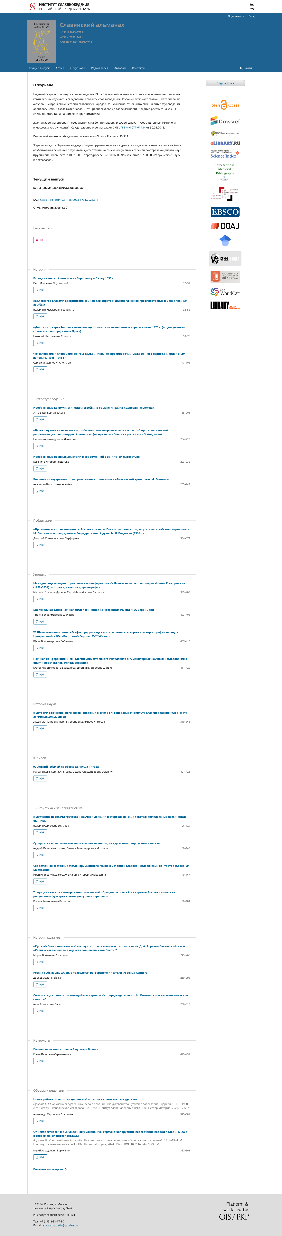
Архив (60, 68)
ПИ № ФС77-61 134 (133, 127)
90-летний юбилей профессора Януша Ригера (66, 766)
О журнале (77, 68)
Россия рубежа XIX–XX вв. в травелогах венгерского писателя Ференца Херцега (90, 972)
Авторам (120, 68)
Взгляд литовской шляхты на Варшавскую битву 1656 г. (73, 278)
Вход (252, 16)
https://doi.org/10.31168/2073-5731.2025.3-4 (69, 199)
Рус (251, 8)
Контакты (138, 68)
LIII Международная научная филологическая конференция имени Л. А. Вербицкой (93, 610)
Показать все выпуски (48, 1169)
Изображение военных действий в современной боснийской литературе (86, 456)
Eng (252, 4)
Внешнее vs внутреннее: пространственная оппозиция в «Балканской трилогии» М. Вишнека (101, 479)
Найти (246, 68)
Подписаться (236, 16)
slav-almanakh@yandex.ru (60, 1225)
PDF (38, 240)
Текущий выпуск (38, 68)
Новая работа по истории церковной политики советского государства (111, 1103)
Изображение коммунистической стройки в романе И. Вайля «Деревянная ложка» (93, 407)
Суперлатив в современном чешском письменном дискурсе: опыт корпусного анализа (96, 843)
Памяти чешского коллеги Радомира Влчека (65, 1049)
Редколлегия (99, 68)
